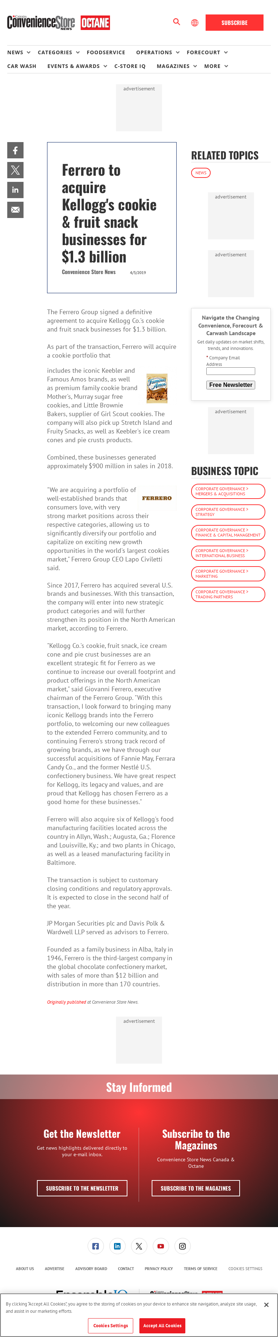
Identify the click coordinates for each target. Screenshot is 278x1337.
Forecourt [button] (203, 52)
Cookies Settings (245, 1269)
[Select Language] (195, 22)
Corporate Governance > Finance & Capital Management (228, 532)
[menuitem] (22, 52)
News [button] (15, 52)
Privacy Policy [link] (159, 1268)
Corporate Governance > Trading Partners (221, 594)
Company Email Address (223, 361)
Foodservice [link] (106, 52)
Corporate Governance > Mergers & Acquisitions (221, 491)
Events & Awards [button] (73, 66)
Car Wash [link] (22, 66)
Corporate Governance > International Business (221, 553)
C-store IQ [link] (130, 66)
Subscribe (235, 22)
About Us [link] (25, 1268)
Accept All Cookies (162, 1326)
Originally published (66, 1002)
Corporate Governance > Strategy (221, 512)
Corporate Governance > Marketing (221, 573)
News (200, 172)
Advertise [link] (54, 1268)
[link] (15, 150)
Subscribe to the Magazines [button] (196, 1188)
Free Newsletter (230, 385)
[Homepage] (58, 23)
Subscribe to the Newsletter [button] (82, 1188)
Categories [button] (55, 52)
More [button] (212, 66)
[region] (139, 1315)
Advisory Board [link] (91, 1268)
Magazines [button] (173, 66)
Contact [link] (126, 1268)
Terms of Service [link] (201, 1268)
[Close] (266, 1305)
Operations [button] (154, 52)
